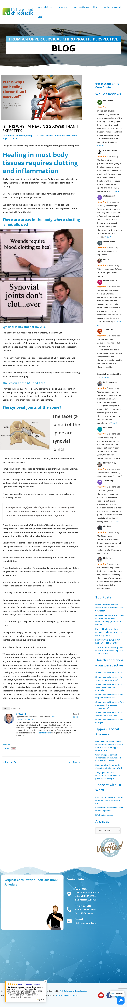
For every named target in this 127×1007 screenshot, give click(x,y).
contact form (45, 733)
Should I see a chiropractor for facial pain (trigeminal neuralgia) (108, 688)
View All (100, 145)
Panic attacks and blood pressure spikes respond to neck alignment (108, 631)
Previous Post (11, 762)
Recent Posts (16, 708)
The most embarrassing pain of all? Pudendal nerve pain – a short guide (109, 649)
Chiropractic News (35, 135)
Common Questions (54, 135)
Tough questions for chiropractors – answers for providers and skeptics (108, 777)
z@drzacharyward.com (85, 923)
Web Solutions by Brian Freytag (73, 991)
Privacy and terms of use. (67, 995)
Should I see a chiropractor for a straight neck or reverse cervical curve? (109, 706)
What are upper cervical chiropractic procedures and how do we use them (109, 759)
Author (6, 708)
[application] (68, 7)
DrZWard (21, 713)
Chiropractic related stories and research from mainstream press (108, 802)
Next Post (74, 762)
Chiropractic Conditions (13, 135)
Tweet (6, 748)
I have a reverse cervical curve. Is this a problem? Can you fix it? (109, 607)
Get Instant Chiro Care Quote (107, 85)
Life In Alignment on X (105, 817)
